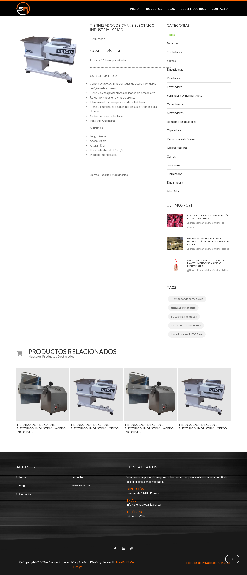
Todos (171, 34)
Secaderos (173, 165)
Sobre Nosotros (193, 8)
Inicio (134, 8)
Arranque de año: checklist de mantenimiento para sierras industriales (206, 263)
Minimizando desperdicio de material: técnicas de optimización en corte (209, 241)
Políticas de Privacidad (201, 562)
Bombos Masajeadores (181, 121)
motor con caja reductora (186, 325)
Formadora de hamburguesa (184, 95)
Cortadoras (174, 52)
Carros (171, 156)
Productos (153, 8)
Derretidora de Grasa (181, 139)
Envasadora (174, 87)
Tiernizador (174, 173)
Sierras (171, 60)
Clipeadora (174, 130)
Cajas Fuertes (176, 104)
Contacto (220, 8)
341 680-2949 (135, 516)
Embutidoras (175, 69)
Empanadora (175, 182)
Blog (171, 8)
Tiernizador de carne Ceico (187, 298)
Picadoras (173, 78)
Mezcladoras (175, 113)
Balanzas (172, 43)
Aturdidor (173, 191)
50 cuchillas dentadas (184, 316)
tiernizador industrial (183, 307)
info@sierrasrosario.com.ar (144, 504)
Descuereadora (177, 147)
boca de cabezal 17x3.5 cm (187, 334)
